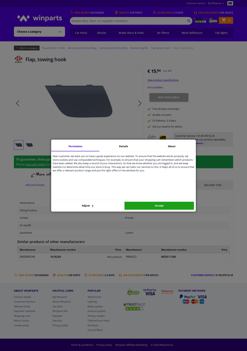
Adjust (87, 205)
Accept (159, 205)
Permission (75, 146)
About (172, 146)
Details (123, 146)
